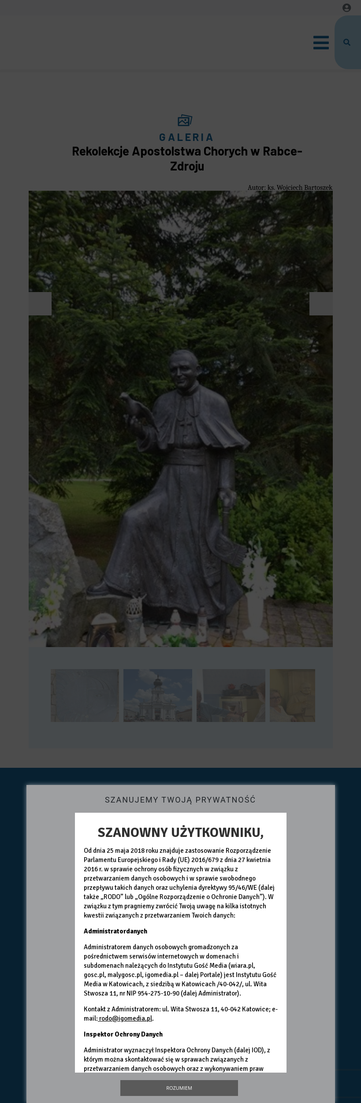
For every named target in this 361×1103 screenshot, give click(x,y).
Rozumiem (179, 1087)
